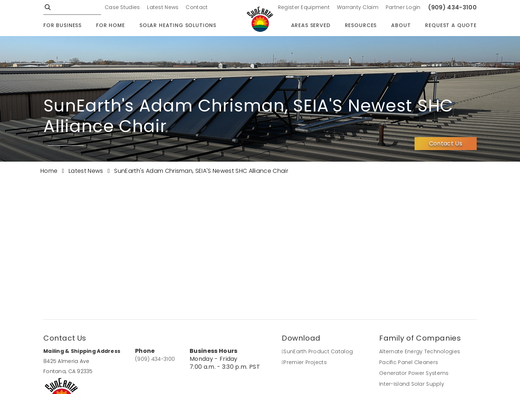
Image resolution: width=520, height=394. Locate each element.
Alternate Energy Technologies (419, 351)
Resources (361, 25)
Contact (197, 7)
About (401, 25)
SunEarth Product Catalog (317, 351)
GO (47, 7)
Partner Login (403, 7)
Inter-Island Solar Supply (411, 384)
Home (49, 171)
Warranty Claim (357, 7)
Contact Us (445, 143)
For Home (110, 25)
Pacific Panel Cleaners (408, 362)
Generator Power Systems (413, 373)
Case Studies (122, 7)
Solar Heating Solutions (177, 25)
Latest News (162, 7)
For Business (62, 25)
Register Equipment (304, 7)
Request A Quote (451, 25)
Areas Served (310, 25)
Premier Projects (304, 362)
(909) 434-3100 (452, 7)
